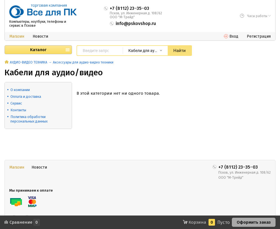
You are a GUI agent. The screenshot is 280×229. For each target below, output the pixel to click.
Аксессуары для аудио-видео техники (83, 62)
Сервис (16, 103)
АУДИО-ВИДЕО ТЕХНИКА (28, 62)
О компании (20, 90)
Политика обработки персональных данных (29, 119)
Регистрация (259, 36)
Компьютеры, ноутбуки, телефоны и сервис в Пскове (37, 24)
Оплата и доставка (25, 96)
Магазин (16, 36)
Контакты (18, 110)
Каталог (38, 49)
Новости (40, 36)
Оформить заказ (254, 222)
